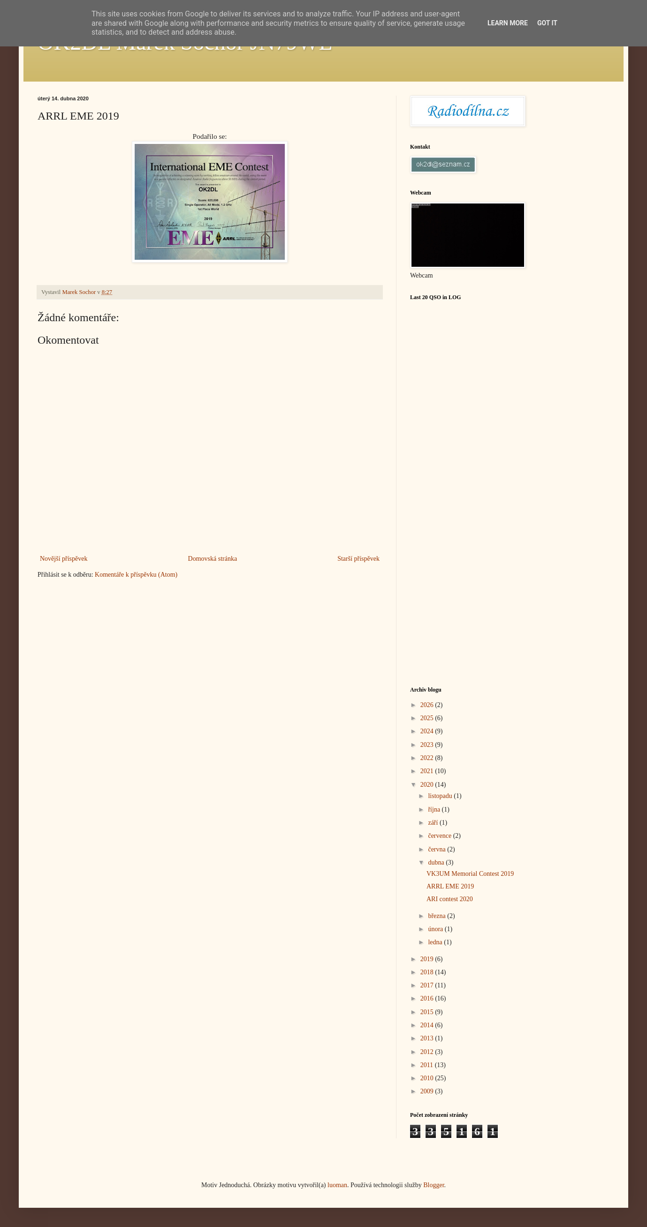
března (437, 915)
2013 (427, 1038)
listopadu (441, 795)
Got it (547, 23)
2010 (427, 1078)
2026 (427, 704)
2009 (427, 1091)
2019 (427, 959)
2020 (427, 784)
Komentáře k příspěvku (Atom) (136, 574)
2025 (427, 718)
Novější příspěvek (63, 558)
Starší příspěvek (358, 558)
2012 (427, 1051)
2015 (427, 1012)
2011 (427, 1065)
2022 (427, 757)
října (434, 809)
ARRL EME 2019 (450, 886)
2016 (427, 998)
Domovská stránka (212, 558)
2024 (427, 731)
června (437, 849)
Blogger (433, 1185)
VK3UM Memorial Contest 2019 (470, 873)
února (436, 929)
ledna (436, 942)
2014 (427, 1025)
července (440, 835)
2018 (427, 972)
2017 (427, 985)
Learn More (507, 23)
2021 (427, 771)
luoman (337, 1185)
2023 (427, 744)
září (433, 822)
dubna (437, 862)
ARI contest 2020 (449, 899)
